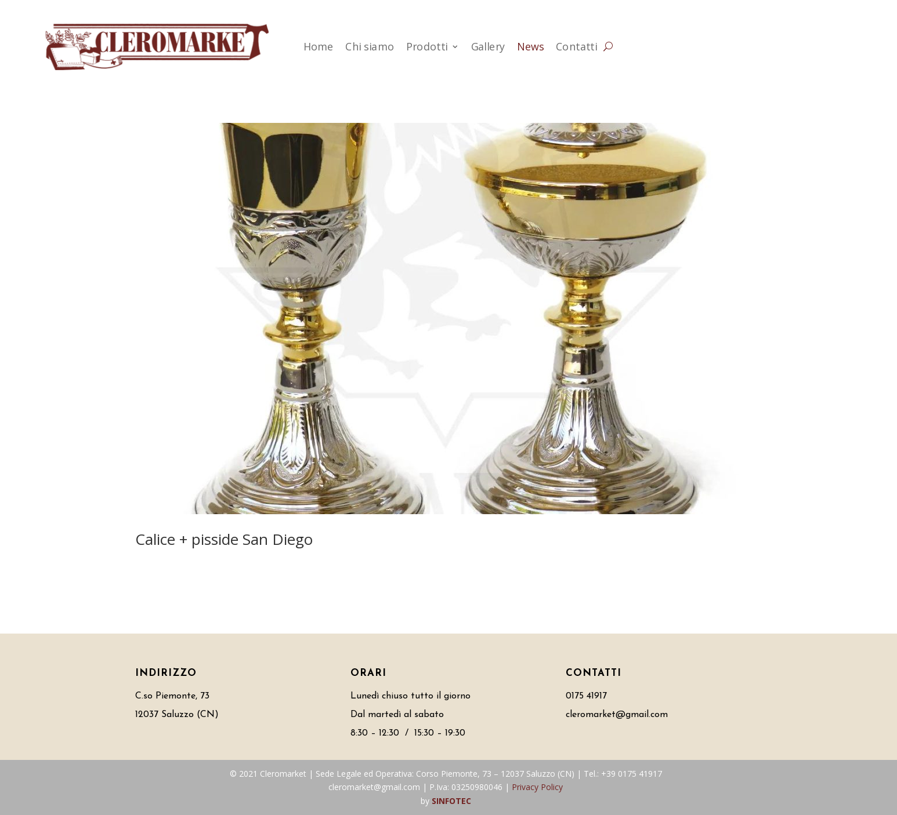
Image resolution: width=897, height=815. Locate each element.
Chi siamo (369, 46)
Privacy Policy (537, 786)
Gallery (488, 46)
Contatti (576, 46)
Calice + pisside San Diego (224, 539)
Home (318, 46)
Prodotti (427, 46)
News (530, 46)
